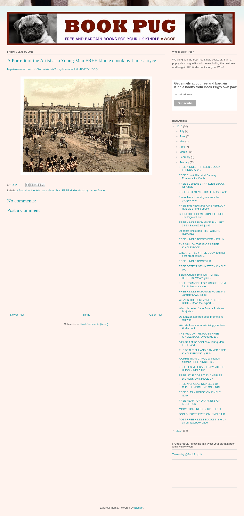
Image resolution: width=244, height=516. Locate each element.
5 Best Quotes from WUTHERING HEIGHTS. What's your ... (199, 276)
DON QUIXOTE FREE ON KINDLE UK (202, 414)
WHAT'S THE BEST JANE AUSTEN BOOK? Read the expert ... (200, 301)
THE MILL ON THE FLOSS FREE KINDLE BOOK (199, 246)
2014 (179, 430)
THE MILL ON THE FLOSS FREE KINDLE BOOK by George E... (199, 335)
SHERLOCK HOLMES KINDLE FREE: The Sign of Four (202, 215)
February (185, 157)
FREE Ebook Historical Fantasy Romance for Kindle (197, 177)
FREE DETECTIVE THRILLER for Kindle (203, 192)
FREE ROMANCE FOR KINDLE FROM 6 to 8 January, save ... (202, 285)
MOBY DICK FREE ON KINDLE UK (200, 409)
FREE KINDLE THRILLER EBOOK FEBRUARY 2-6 (199, 168)
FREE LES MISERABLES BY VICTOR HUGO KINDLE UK (202, 368)
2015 (179, 126)
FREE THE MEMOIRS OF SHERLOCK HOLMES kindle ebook (202, 207)
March (184, 151)
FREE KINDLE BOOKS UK (195, 261)
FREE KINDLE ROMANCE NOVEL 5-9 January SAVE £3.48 (202, 293)
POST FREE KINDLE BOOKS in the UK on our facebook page (202, 421)
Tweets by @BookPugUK (187, 454)
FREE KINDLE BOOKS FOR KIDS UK (201, 239)
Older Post (155, 314)
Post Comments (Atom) (94, 324)
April (183, 146)
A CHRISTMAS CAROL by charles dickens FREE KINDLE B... (199, 360)
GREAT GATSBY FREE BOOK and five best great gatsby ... (202, 254)
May (182, 141)
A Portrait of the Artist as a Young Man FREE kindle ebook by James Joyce (60, 190)
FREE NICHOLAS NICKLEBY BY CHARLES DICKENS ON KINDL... (201, 385)
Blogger (138, 507)
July (182, 131)
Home (86, 314)
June (183, 136)
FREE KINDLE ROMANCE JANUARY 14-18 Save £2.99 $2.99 (201, 224)
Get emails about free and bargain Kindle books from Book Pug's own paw (205, 85)
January (185, 162)
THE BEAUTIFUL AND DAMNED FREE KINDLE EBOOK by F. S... (202, 352)
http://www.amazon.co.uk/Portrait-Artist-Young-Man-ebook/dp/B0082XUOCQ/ (52, 69)
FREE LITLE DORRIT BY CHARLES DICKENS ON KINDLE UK (200, 377)
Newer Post (17, 314)
